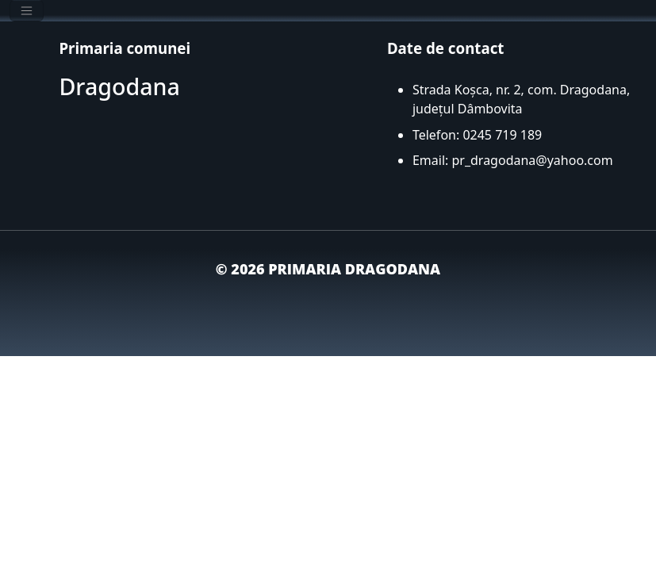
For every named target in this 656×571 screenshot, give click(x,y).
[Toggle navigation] (27, 10)
